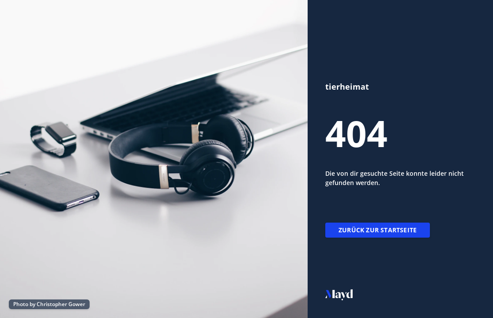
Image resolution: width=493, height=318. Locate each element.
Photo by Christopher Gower (49, 304)
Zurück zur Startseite (378, 230)
